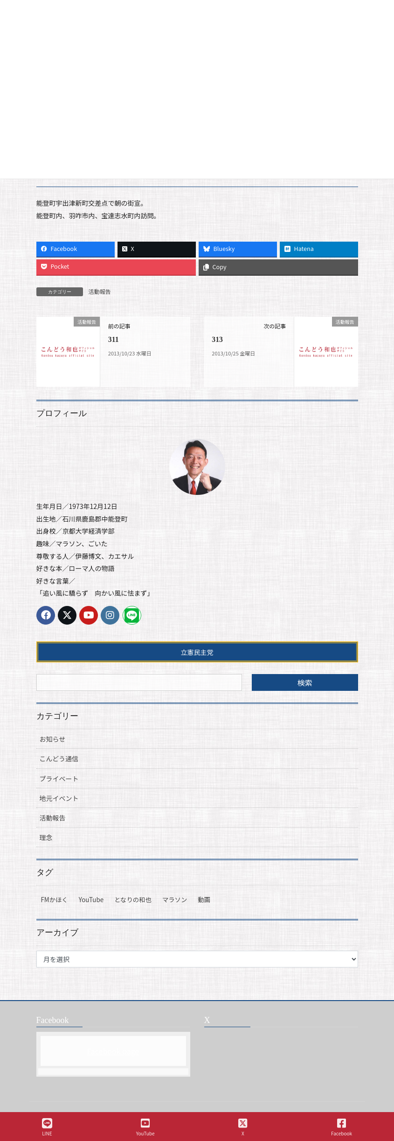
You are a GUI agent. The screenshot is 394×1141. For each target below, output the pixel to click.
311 (113, 339)
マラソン (174, 899)
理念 (46, 837)
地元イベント (59, 798)
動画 (204, 899)
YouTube (91, 899)
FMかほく (54, 899)
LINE (47, 1127)
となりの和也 (133, 899)
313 (217, 339)
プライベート (59, 778)
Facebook (341, 1127)
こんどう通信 (59, 758)
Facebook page (113, 1051)
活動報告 (100, 291)
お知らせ (53, 739)
